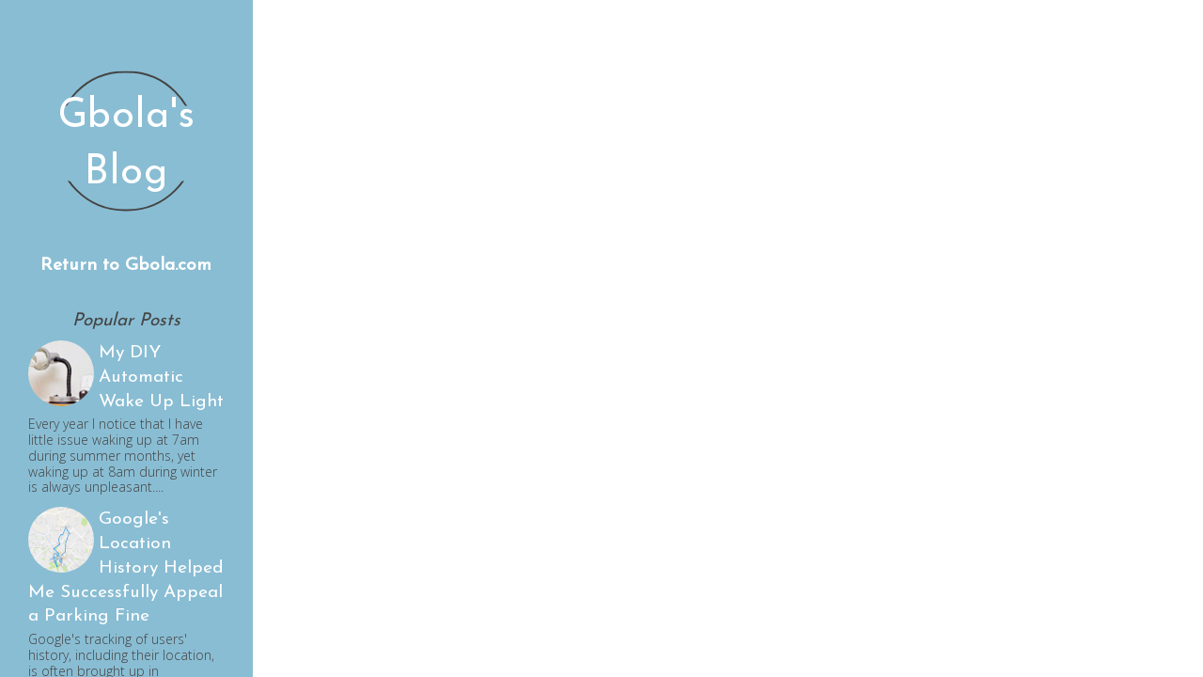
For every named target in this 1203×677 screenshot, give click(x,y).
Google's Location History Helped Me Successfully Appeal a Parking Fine (126, 568)
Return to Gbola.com (125, 266)
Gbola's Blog (126, 145)
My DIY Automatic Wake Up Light (161, 377)
